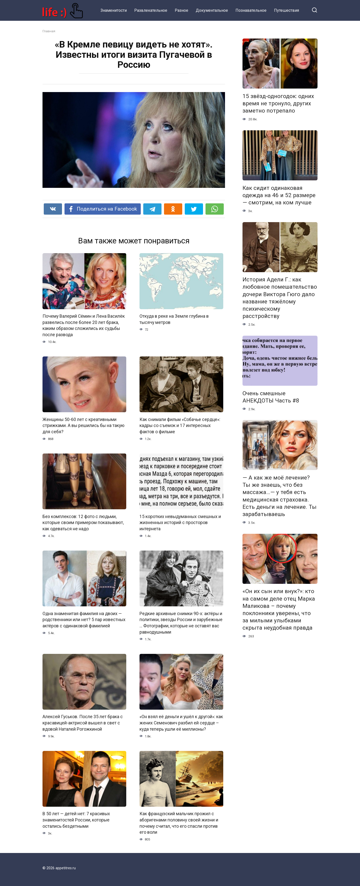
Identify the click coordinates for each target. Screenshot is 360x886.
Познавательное (251, 10)
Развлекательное (150, 10)
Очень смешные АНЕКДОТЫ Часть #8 (270, 397)
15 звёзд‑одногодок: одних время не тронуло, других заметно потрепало (278, 103)
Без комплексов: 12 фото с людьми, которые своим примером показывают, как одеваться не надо (83, 522)
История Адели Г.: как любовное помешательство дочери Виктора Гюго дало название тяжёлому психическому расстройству (279, 297)
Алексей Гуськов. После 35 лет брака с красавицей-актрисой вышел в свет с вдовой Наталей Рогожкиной (82, 723)
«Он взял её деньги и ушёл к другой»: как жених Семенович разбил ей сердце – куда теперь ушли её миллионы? (181, 723)
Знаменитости (113, 10)
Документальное (212, 10)
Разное (181, 10)
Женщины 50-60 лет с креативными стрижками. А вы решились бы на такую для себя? (83, 425)
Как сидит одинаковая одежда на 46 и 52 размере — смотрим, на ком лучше (279, 195)
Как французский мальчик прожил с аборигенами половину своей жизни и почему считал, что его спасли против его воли (179, 823)
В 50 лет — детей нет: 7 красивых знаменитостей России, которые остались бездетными (76, 820)
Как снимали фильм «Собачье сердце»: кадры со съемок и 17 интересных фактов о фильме (180, 425)
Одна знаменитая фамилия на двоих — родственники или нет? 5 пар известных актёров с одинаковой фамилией (84, 619)
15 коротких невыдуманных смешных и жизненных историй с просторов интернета (180, 522)
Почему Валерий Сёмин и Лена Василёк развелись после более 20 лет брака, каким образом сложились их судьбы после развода (83, 325)
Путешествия (286, 10)
